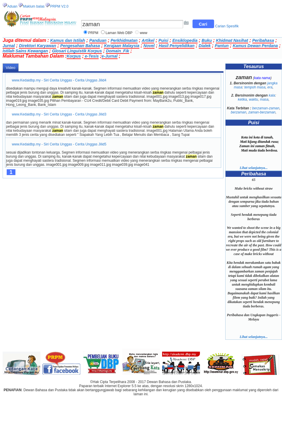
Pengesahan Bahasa (80, 45)
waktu (253, 99)
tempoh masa (254, 87)
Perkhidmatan (124, 40)
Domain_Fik (117, 51)
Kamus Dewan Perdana (255, 45)
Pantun (221, 45)
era (269, 87)
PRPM (93, 33)
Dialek (205, 45)
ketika (242, 99)
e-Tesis (91, 56)
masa (264, 99)
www (143, 33)
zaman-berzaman (261, 112)
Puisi (163, 40)
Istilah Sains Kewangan (25, 51)
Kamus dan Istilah (67, 40)
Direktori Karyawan (37, 45)
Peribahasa (263, 40)
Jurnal (9, 45)
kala (272, 95)
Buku (207, 40)
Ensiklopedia (184, 40)
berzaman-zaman (265, 108)
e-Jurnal (109, 56)
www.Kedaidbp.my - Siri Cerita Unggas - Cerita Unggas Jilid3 (59, 114)
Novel (149, 45)
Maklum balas (34, 6)
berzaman (238, 112)
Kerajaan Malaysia (121, 45)
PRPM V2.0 (59, 6)
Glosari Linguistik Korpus (77, 51)
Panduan (98, 40)
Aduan (12, 6)
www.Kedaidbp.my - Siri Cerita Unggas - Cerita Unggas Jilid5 (59, 144)
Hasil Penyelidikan (176, 45)
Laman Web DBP (119, 33)
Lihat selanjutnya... (253, 168)
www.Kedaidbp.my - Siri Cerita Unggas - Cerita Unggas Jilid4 (59, 80)
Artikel (148, 40)
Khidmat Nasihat (232, 40)
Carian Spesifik (227, 26)
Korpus (74, 56)
